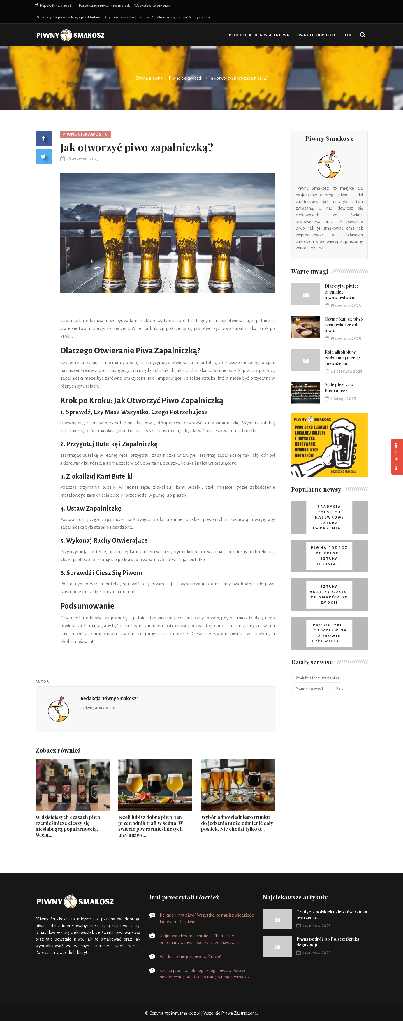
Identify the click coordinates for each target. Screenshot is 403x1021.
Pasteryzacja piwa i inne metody (105, 6)
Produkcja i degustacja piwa (259, 35)
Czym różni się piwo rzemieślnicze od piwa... (344, 324)
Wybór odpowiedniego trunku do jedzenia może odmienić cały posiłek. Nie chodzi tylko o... (237, 823)
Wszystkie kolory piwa (152, 6)
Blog (347, 35)
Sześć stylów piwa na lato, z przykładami (69, 17)
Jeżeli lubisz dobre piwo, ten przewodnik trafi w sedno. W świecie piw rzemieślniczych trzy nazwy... (150, 826)
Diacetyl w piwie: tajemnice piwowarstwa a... (341, 291)
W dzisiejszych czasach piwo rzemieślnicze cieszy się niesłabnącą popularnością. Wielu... (68, 826)
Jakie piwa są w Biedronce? (339, 387)
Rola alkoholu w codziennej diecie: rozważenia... (342, 357)
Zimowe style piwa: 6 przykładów (183, 17)
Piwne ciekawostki (315, 35)
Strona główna (149, 78)
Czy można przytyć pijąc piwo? (129, 17)
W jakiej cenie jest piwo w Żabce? (190, 956)
